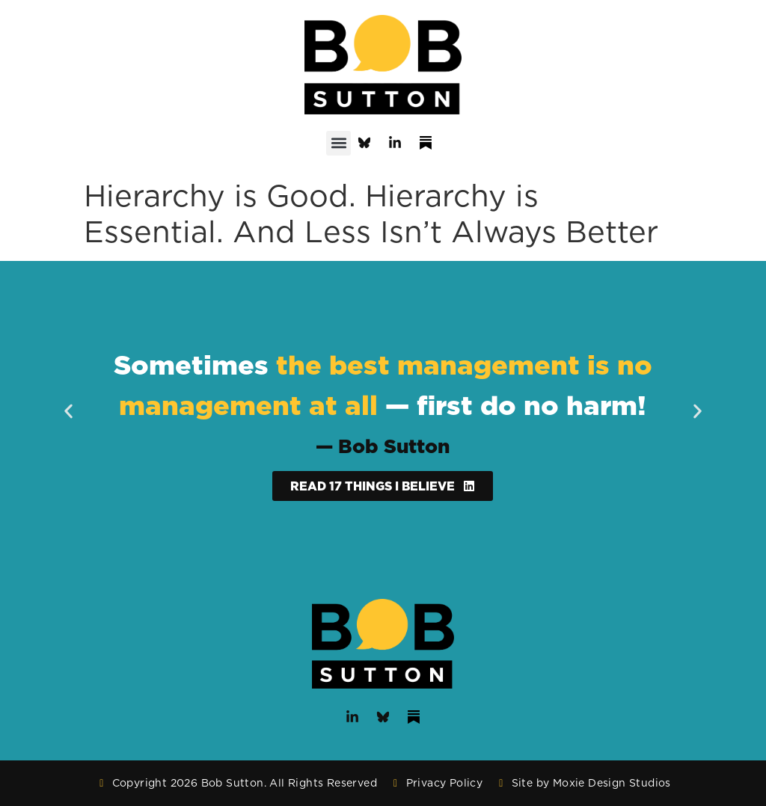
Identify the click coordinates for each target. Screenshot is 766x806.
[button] (338, 143)
